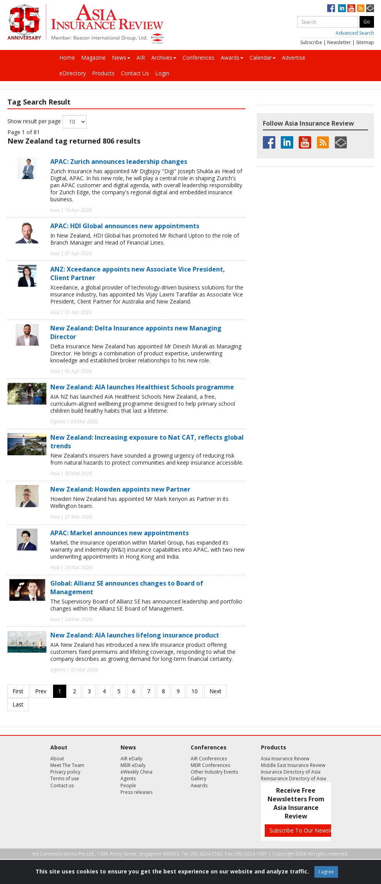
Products (103, 73)
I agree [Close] (326, 871)
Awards (232, 57)
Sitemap (365, 42)
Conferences (198, 57)
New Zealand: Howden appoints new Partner (120, 489)
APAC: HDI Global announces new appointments (124, 226)
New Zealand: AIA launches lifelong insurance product (134, 635)
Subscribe (311, 42)
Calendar (263, 57)
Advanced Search (355, 33)
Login (162, 73)
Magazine (93, 57)
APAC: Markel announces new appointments (119, 533)
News (121, 57)
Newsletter (339, 42)
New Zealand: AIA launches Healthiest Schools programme (142, 387)
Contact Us (135, 73)
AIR (140, 57)
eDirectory (72, 73)
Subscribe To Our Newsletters (307, 830)
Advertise (293, 57)
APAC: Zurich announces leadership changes (118, 161)
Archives (163, 57)
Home (67, 57)
